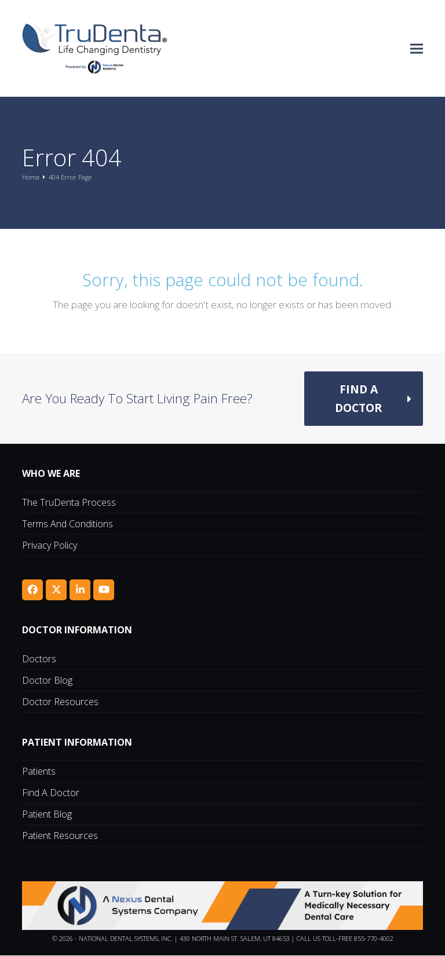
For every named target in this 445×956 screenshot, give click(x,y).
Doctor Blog (47, 680)
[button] (416, 48)
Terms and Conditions (67, 524)
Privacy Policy (49, 545)
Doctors (39, 659)
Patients (39, 771)
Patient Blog (47, 814)
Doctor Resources (60, 702)
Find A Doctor (50, 793)
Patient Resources (60, 836)
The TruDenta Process (69, 503)
